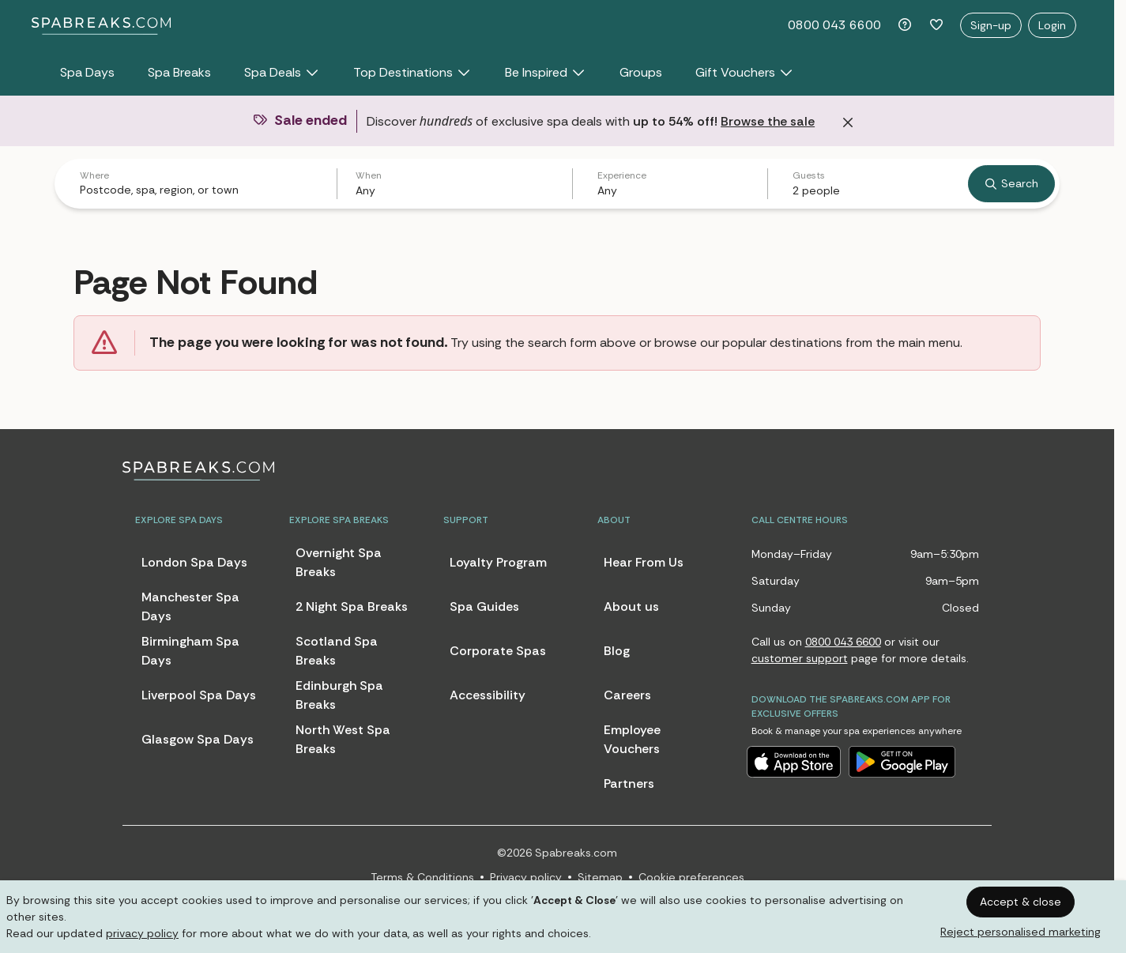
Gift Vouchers (744, 72)
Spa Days (87, 72)
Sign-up (990, 25)
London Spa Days (194, 562)
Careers (627, 695)
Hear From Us (644, 562)
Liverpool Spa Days (198, 695)
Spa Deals (282, 72)
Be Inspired (545, 72)
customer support (799, 658)
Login (1052, 25)
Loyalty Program (498, 562)
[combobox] (199, 190)
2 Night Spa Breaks (352, 606)
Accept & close (1020, 902)
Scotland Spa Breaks (337, 651)
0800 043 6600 (834, 25)
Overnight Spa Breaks (339, 562)
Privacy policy (526, 877)
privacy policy (142, 933)
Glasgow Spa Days (197, 739)
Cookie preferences (691, 877)
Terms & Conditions (422, 877)
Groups (640, 72)
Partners (629, 783)
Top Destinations (412, 72)
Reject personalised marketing (1020, 932)
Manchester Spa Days (190, 606)
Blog (617, 650)
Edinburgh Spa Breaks (339, 695)
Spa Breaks (179, 72)
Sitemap (600, 877)
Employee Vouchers (632, 739)
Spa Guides (484, 606)
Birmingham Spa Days (190, 651)
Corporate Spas (498, 650)
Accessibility (487, 695)
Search (1012, 183)
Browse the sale (768, 121)
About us (631, 606)
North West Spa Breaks (343, 739)
